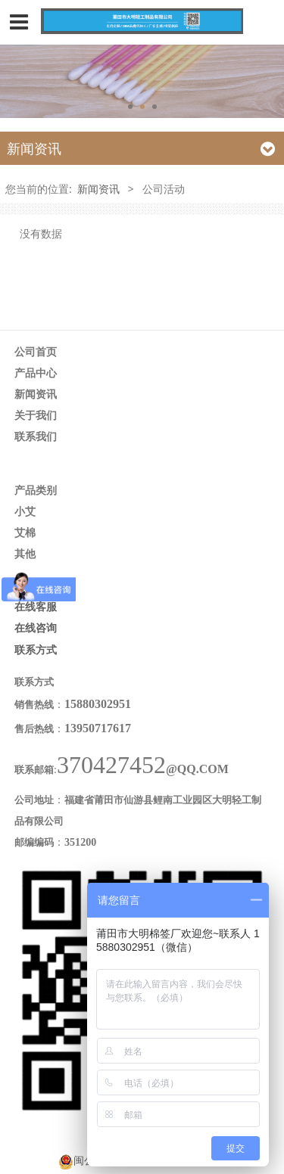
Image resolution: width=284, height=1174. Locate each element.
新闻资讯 (98, 189)
